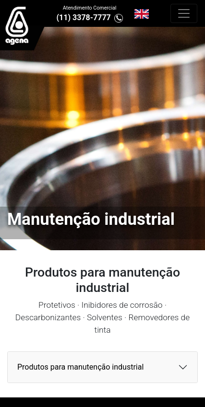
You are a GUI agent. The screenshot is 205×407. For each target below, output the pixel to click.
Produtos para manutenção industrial (80, 367)
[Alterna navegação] (183, 13)
